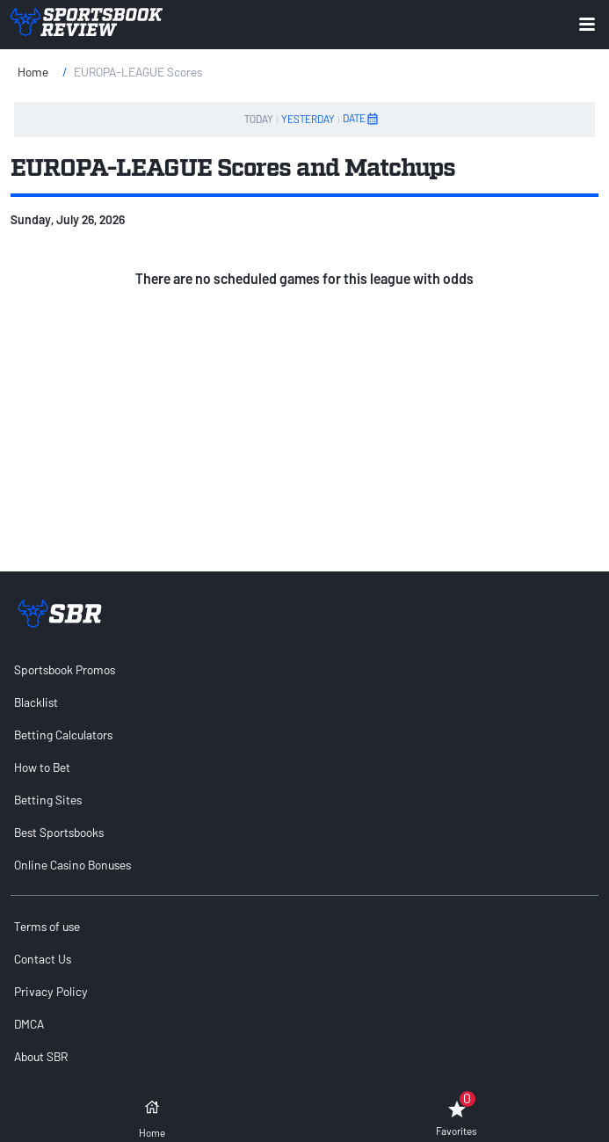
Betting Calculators (63, 734)
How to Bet (42, 767)
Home (33, 71)
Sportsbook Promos (64, 669)
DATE (361, 119)
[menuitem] (304, 669)
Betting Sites (48, 799)
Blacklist (36, 702)
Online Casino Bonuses (72, 864)
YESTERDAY (308, 119)
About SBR (41, 1056)
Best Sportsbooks (59, 832)
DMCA (29, 1023)
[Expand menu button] (587, 24)
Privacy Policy (51, 991)
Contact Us (42, 958)
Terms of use (47, 926)
